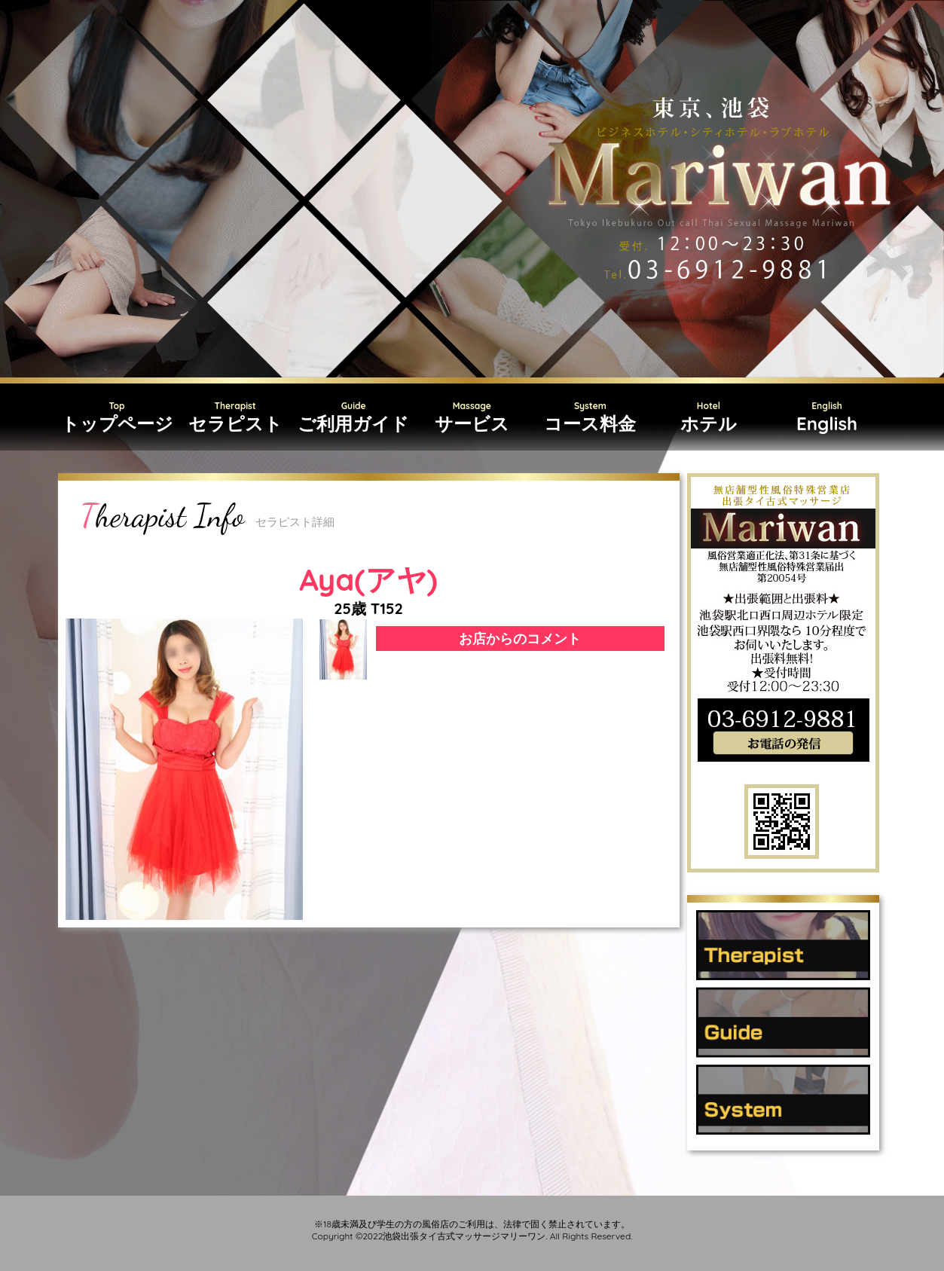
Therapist (235, 417)
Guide (354, 417)
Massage (472, 417)
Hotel (708, 417)
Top (117, 417)
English (827, 417)
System (590, 417)
